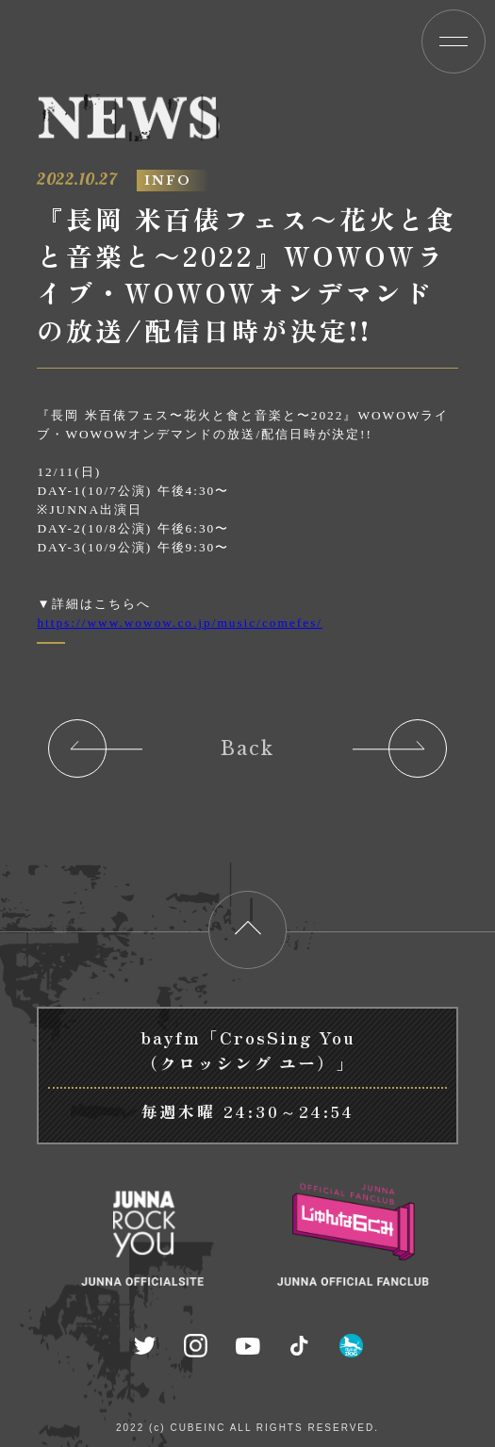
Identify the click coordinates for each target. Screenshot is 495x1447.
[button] (453, 41)
